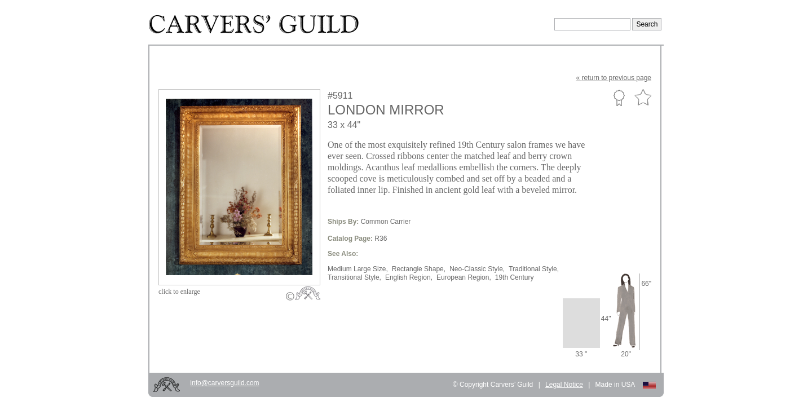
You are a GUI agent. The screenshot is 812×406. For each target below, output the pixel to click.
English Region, (409, 277)
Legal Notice (564, 385)
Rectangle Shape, (418, 269)
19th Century (514, 277)
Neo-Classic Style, (477, 269)
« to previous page (613, 78)
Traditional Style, (534, 269)
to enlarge (179, 291)
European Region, (463, 277)
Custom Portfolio (619, 97)
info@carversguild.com (224, 383)
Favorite (642, 98)
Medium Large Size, (358, 269)
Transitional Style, (354, 277)
